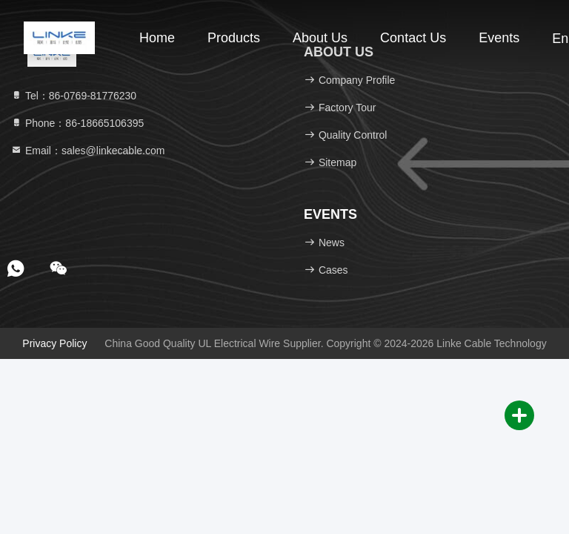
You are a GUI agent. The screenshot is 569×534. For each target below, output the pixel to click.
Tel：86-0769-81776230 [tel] (73, 96)
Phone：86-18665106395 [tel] (77, 123)
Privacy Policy (54, 343)
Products (233, 37)
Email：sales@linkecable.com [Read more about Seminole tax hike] (87, 150)
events (499, 37)
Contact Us (413, 37)
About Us (320, 37)
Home (157, 37)
